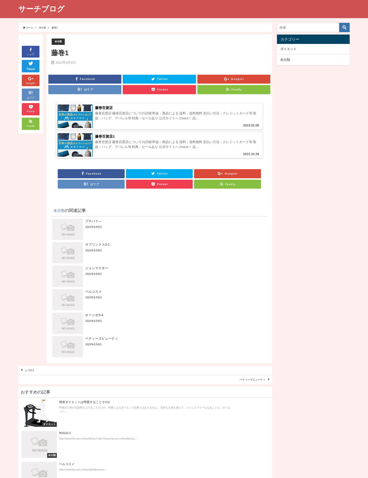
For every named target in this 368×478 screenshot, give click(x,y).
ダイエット (288, 49)
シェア (30, 51)
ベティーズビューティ (245, 324)
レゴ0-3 (33, 310)
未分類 (59, 41)
